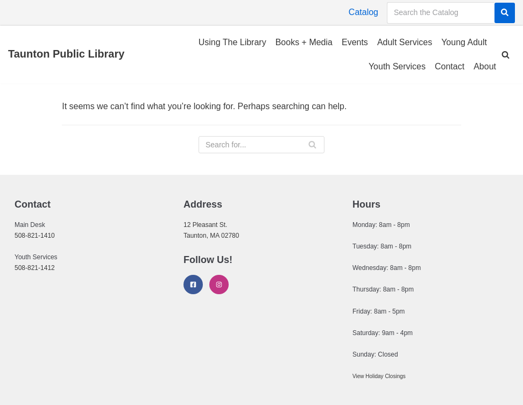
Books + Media (304, 42)
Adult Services (404, 42)
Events (355, 42)
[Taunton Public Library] (66, 54)
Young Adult (464, 42)
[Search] (504, 13)
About (484, 66)
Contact (449, 66)
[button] (505, 55)
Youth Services (397, 66)
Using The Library (232, 42)
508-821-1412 (35, 268)
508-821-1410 (35, 235)
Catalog (363, 12)
